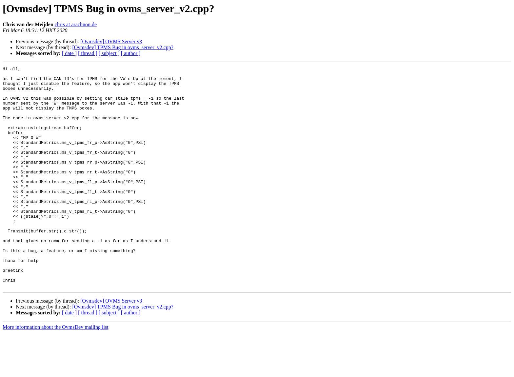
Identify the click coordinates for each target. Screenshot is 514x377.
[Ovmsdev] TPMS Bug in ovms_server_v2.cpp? (122, 47)
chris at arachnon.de (76, 24)
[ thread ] (87, 53)
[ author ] (131, 53)
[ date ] (69, 53)
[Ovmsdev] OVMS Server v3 (111, 41)
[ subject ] (109, 53)
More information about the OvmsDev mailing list (56, 371)
